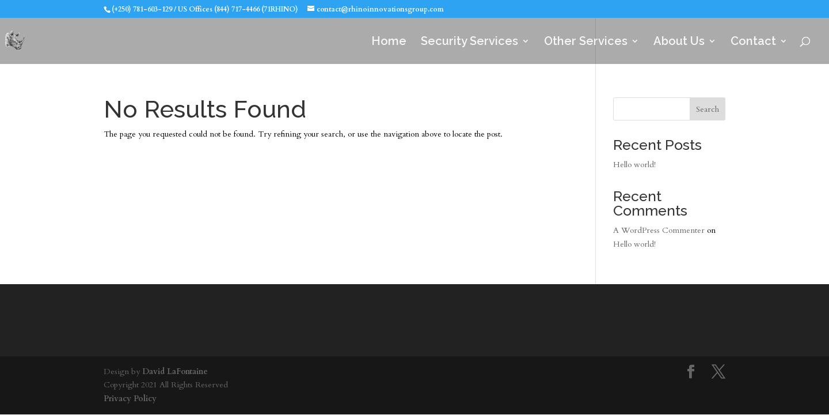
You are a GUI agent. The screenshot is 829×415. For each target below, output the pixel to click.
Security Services (469, 42)
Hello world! (634, 164)
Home (388, 42)
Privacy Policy (130, 398)
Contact (753, 42)
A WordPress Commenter (659, 230)
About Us (679, 42)
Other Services (586, 42)
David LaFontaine (175, 371)
